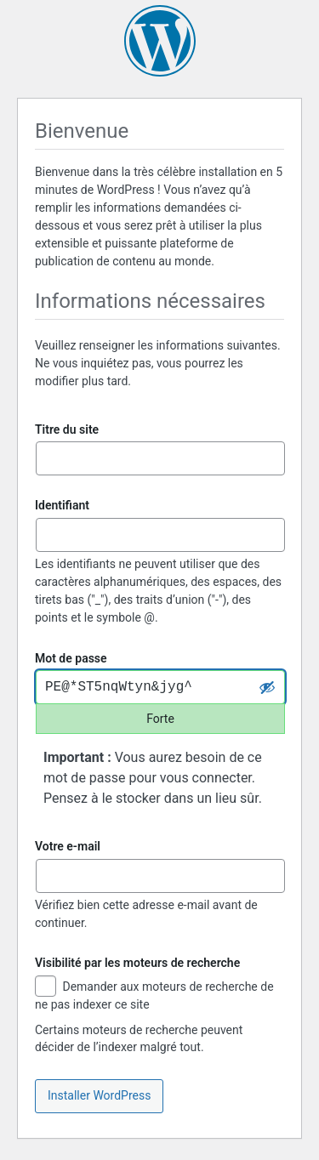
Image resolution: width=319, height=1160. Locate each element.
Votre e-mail (67, 846)
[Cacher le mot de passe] (267, 687)
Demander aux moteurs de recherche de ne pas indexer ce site (154, 995)
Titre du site (67, 429)
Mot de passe (71, 658)
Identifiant (62, 505)
